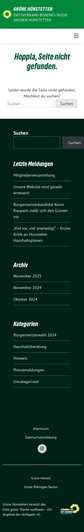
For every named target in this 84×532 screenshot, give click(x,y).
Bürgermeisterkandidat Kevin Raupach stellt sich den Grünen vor (40, 210)
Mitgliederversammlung (34, 175)
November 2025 (27, 276)
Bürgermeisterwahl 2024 (34, 334)
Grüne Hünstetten (32, 9)
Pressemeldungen (28, 369)
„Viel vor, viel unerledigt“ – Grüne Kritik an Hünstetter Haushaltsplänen (41, 234)
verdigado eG (30, 514)
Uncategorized (26, 381)
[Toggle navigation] (76, 36)
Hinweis (20, 358)
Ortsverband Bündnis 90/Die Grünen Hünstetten (40, 17)
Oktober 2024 (25, 299)
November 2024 (27, 287)
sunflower (37, 509)
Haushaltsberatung (29, 346)
